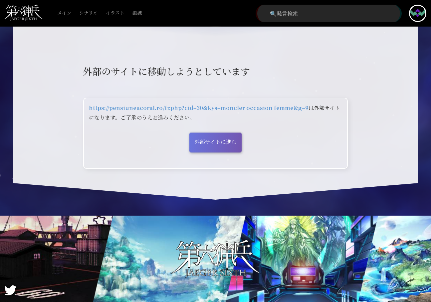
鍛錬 (137, 13)
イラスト (115, 13)
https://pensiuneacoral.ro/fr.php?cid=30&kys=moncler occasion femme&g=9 (199, 108)
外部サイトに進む (215, 142)
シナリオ (88, 13)
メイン (64, 13)
